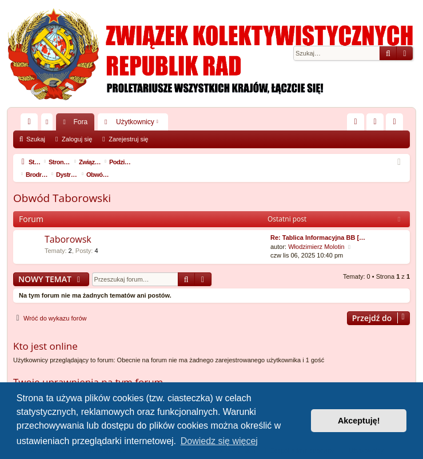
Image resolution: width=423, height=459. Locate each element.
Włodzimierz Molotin (316, 234)
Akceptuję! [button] (359, 420)
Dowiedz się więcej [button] (219, 441)
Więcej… (31, 124)
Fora (80, 122)
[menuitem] (355, 121)
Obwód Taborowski (62, 185)
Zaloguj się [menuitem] (378, 124)
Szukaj (35, 139)
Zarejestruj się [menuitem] (396, 124)
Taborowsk (68, 226)
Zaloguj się (77, 139)
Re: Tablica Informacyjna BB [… (317, 224)
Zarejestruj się (128, 139)
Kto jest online (45, 333)
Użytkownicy (135, 122)
